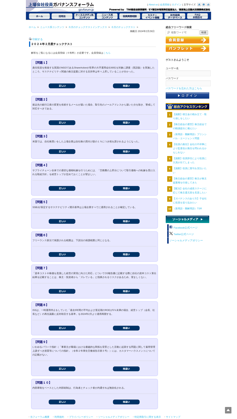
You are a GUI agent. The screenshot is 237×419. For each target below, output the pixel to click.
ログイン (176, 4)
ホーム (32, 27)
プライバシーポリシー (81, 417)
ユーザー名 (172, 68)
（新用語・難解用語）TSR (187, 208)
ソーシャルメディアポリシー (186, 240)
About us (153, 4)
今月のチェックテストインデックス (88, 27)
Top (228, 410)
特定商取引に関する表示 (147, 417)
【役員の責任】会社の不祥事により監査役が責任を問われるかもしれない (190, 148)
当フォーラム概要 (39, 417)
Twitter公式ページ (181, 234)
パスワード (172, 78)
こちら (107, 52)
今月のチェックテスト (123, 27)
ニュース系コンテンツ (52, 27)
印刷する (37, 39)
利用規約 (59, 417)
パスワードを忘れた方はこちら (184, 88)
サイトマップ (173, 417)
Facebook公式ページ (183, 227)
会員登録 (165, 4)
